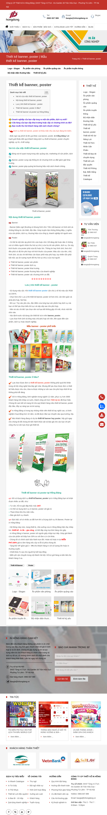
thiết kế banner (17, 565)
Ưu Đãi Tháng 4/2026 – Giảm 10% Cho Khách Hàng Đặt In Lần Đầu (83, 731)
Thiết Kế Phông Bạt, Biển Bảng (90, 170)
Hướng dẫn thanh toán (60, 786)
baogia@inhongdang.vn (92, 238)
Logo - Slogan (14, 68)
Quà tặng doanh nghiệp (17, 802)
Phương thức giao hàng (61, 790)
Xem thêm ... (16, 737)
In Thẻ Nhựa (13, 790)
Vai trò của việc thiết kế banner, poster (31, 96)
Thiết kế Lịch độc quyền (88, 163)
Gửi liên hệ (62, 679)
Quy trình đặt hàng (58, 781)
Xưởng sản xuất (36, 794)
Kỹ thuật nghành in (58, 802)
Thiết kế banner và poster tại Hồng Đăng (32, 112)
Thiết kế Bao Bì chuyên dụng (89, 155)
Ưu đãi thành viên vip (59, 794)
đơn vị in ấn (45, 536)
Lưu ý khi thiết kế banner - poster (29, 104)
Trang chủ (76, 59)
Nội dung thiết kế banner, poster (29, 100)
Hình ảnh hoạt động (38, 790)
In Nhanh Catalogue (16, 781)
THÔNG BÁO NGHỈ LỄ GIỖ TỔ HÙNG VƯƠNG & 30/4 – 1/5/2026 (53, 731)
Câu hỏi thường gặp (59, 798)
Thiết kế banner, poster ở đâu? (28, 108)
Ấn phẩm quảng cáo (52, 68)
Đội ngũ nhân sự (36, 786)
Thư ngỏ (33, 781)
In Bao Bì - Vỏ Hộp (15, 798)
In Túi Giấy (12, 786)
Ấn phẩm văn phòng (31, 68)
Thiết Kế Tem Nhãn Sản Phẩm (89, 146)
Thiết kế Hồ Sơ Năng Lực (89, 137)
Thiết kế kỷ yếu (39, 73)
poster (30, 565)
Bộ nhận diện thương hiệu (19, 73)
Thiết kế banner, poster (91, 59)
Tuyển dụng (34, 802)
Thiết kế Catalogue (87, 177)
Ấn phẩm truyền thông (73, 68)
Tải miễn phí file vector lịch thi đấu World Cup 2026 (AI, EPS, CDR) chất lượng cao (20, 731)
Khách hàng (34, 798)
